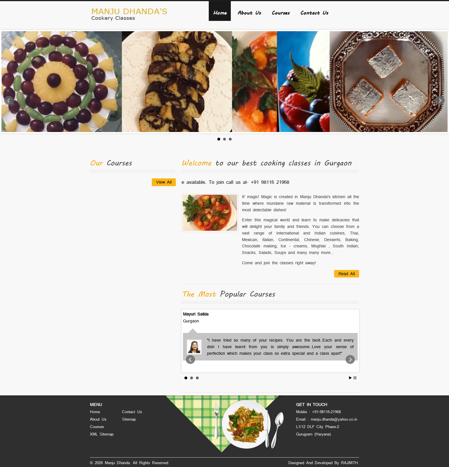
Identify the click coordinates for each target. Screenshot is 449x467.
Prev (8, 100)
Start (350, 377)
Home (220, 12)
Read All (346, 273)
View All (164, 182)
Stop (355, 377)
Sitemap (129, 419)
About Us (249, 12)
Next (440, 100)
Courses (280, 12)
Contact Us (314, 12)
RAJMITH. (350, 463)
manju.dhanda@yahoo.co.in (334, 419)
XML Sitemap (101, 434)
